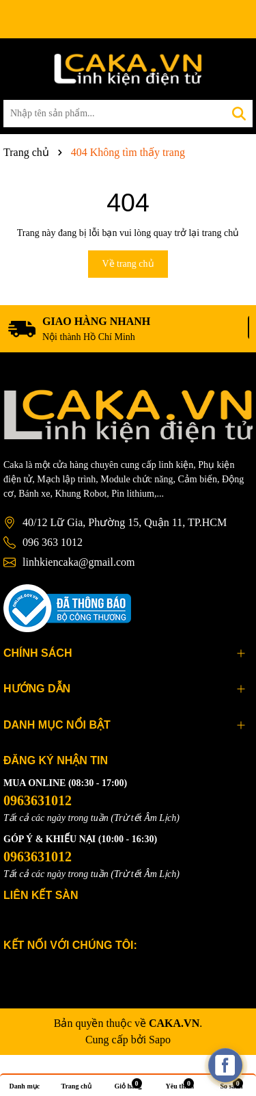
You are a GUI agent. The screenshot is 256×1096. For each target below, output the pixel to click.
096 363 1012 (53, 542)
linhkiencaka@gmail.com (78, 562)
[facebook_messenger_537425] (225, 1065)
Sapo (160, 1039)
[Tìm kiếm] (239, 113)
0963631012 (37, 800)
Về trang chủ (128, 264)
